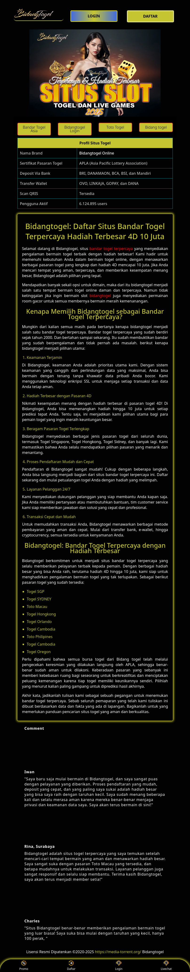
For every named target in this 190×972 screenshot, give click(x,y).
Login (118, 965)
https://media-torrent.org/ (118, 951)
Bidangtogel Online (96, 153)
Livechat (166, 965)
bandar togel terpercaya (111, 248)
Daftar (71, 965)
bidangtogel (100, 295)
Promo (23, 965)
